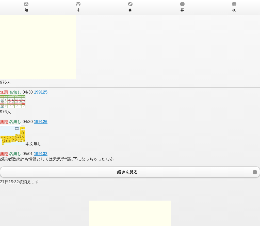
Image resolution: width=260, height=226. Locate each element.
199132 (40, 154)
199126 (40, 121)
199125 (40, 92)
